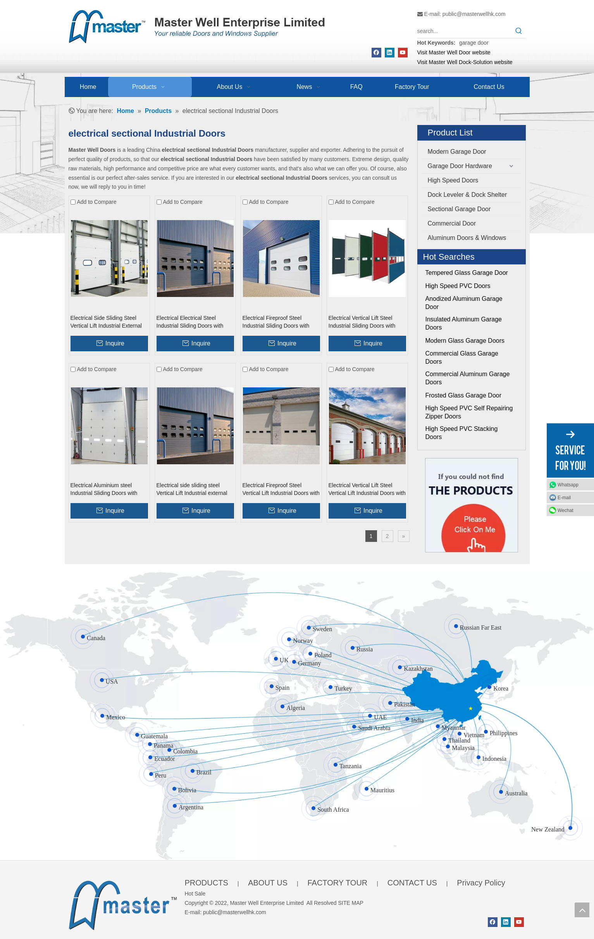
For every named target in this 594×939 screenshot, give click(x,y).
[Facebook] (376, 52)
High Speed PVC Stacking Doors (461, 432)
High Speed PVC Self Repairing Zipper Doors (469, 412)
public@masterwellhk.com (474, 14)
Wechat (565, 510)
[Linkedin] (389, 52)
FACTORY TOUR (337, 882)
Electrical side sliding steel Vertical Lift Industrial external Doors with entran (192, 489)
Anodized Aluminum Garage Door (464, 302)
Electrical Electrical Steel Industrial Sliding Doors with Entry (190, 322)
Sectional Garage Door (459, 209)
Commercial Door (452, 223)
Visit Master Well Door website (454, 52)
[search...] (464, 31)
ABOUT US (268, 882)
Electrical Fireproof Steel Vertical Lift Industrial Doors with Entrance (281, 489)
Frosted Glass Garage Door (463, 395)
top (582, 910)
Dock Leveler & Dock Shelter (467, 194)
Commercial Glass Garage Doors (462, 357)
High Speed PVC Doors (458, 286)
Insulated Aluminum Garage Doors (463, 323)
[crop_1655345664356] (123, 903)
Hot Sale (195, 893)
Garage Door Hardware (460, 166)
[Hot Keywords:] (519, 31)
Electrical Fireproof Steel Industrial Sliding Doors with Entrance (276, 322)
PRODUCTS (206, 882)
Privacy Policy (481, 882)
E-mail (564, 497)
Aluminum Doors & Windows (467, 237)
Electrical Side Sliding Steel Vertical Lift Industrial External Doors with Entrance (106, 322)
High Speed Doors (453, 180)
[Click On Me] (471, 505)
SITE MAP (350, 903)
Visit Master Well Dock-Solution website (465, 62)
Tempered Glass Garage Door (466, 272)
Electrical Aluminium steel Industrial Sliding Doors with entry (104, 489)
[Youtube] (403, 52)
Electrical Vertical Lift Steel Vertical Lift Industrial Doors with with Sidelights (367, 489)
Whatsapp (568, 484)
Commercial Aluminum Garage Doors (467, 378)
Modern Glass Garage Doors (465, 340)
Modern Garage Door (457, 151)
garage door (474, 43)
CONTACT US (412, 882)
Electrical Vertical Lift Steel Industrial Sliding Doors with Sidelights (362, 322)
